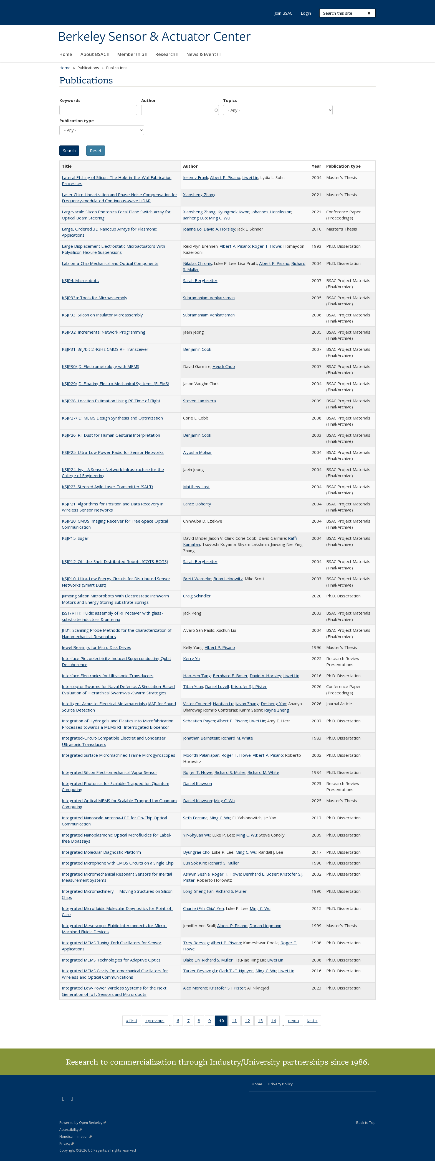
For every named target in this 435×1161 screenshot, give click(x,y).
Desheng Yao (273, 703)
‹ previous (156, 1021)
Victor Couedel (197, 703)
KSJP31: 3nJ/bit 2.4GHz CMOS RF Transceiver (105, 349)
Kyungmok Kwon (233, 211)
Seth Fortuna (195, 817)
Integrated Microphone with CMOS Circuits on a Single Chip (118, 863)
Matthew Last (196, 486)
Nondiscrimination (75, 1136)
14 (275, 1021)
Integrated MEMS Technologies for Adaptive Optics (111, 960)
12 (249, 1021)
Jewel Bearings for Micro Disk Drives (96, 647)
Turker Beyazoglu (200, 970)
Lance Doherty (197, 504)
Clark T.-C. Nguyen (236, 970)
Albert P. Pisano (225, 177)
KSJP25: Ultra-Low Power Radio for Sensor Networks (113, 452)
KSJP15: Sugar (75, 538)
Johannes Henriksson (271, 211)
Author (148, 100)
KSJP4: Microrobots (80, 280)
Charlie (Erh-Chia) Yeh (203, 908)
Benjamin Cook (197, 349)
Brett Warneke (197, 578)
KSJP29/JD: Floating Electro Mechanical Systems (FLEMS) (115, 383)
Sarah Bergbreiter (200, 280)
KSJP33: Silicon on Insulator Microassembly (102, 315)
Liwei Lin (250, 177)
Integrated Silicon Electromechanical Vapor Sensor (109, 772)
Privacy (66, 1143)
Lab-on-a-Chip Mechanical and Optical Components (110, 263)
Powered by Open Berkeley (82, 1122)
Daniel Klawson (197, 783)
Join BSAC (283, 13)
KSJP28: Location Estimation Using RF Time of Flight (111, 400)
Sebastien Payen (199, 720)
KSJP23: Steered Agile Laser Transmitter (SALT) (107, 486)
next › (295, 1021)
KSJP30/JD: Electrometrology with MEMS (100, 366)
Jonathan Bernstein (201, 738)
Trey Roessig (196, 942)
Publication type (76, 120)
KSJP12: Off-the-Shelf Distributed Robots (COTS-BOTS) (115, 561)
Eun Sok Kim (194, 863)
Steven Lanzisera (199, 400)
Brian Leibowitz (228, 578)
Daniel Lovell (217, 686)
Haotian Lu (223, 703)
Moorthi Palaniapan (201, 755)
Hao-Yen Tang (197, 675)
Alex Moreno (195, 988)
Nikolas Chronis (197, 263)
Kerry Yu (191, 658)
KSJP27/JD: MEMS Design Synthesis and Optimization (112, 418)
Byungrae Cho (196, 852)
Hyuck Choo (224, 366)
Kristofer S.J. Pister (249, 686)
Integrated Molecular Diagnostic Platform (101, 852)
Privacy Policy (280, 1083)
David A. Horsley (219, 229)
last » (314, 1021)
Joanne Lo (192, 229)
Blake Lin (191, 960)
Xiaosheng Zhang (199, 194)
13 (262, 1021)
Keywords (69, 100)
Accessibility (70, 1129)
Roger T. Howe (266, 246)
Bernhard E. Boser (230, 675)
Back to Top (366, 1122)
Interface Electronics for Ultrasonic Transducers (107, 675)
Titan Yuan (193, 686)
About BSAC (94, 54)
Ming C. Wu (219, 218)
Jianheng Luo (195, 218)
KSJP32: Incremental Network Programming (103, 332)
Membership (132, 54)
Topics (230, 100)
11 (236, 1021)
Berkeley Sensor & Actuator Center (154, 37)
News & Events (203, 54)
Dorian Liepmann (265, 925)
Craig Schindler (197, 596)
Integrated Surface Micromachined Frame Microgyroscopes (118, 755)
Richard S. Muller (230, 772)
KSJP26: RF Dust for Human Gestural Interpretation (111, 435)
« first (133, 1021)
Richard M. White (237, 738)
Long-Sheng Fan (198, 891)
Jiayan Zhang (247, 703)
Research (166, 54)
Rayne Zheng (276, 710)
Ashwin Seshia (196, 874)
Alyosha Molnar (197, 452)
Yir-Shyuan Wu (196, 835)
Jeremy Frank (195, 177)
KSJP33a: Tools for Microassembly (94, 297)
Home (65, 54)
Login (306, 13)
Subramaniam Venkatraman (209, 297)
